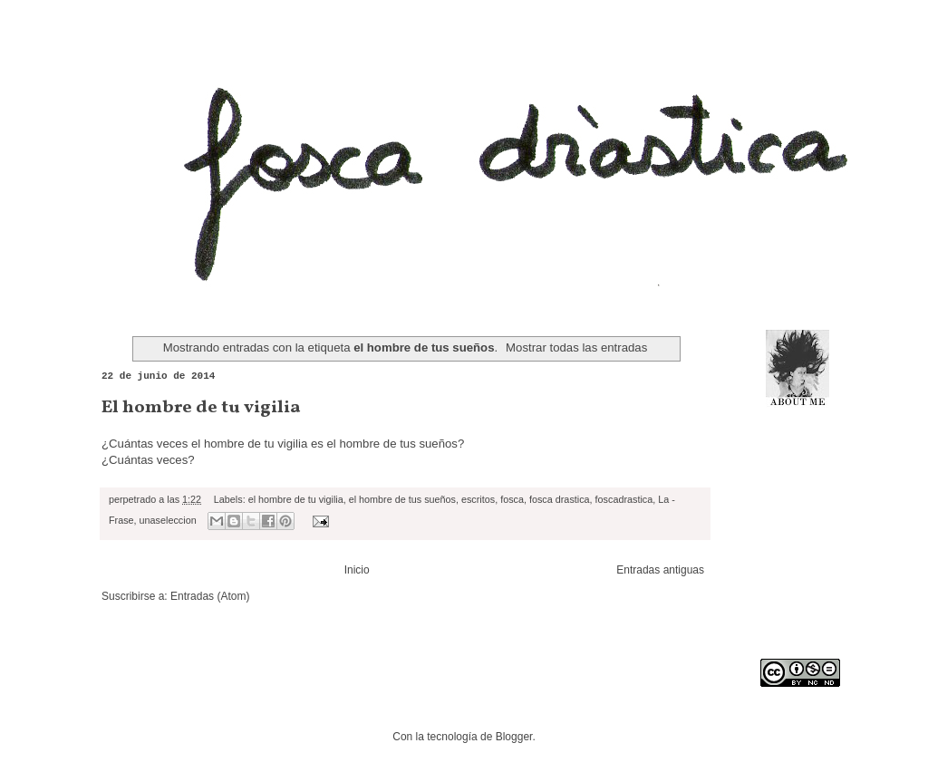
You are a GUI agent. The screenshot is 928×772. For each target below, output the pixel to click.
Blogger (514, 736)
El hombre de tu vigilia (201, 407)
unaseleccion (168, 520)
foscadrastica (624, 499)
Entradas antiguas (660, 570)
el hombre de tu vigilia (295, 499)
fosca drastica (559, 499)
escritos (478, 499)
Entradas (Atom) (209, 596)
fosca (512, 499)
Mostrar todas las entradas (576, 347)
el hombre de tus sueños (402, 499)
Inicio (357, 570)
